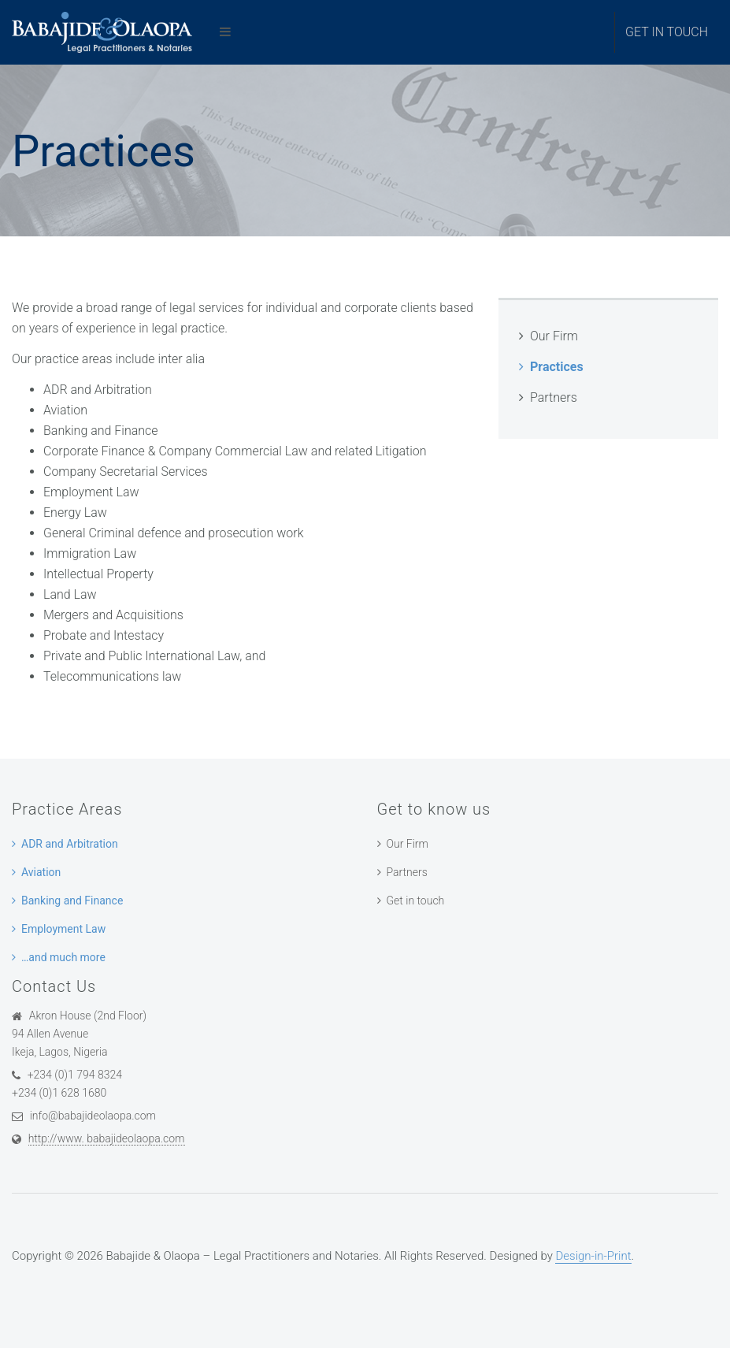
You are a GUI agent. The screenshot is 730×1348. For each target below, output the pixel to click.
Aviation (41, 872)
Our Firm (554, 336)
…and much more (63, 957)
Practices (557, 366)
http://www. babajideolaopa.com (106, 1138)
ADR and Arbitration (69, 843)
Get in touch (666, 31)
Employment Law (63, 929)
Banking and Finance (72, 900)
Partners (553, 397)
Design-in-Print (593, 1256)
